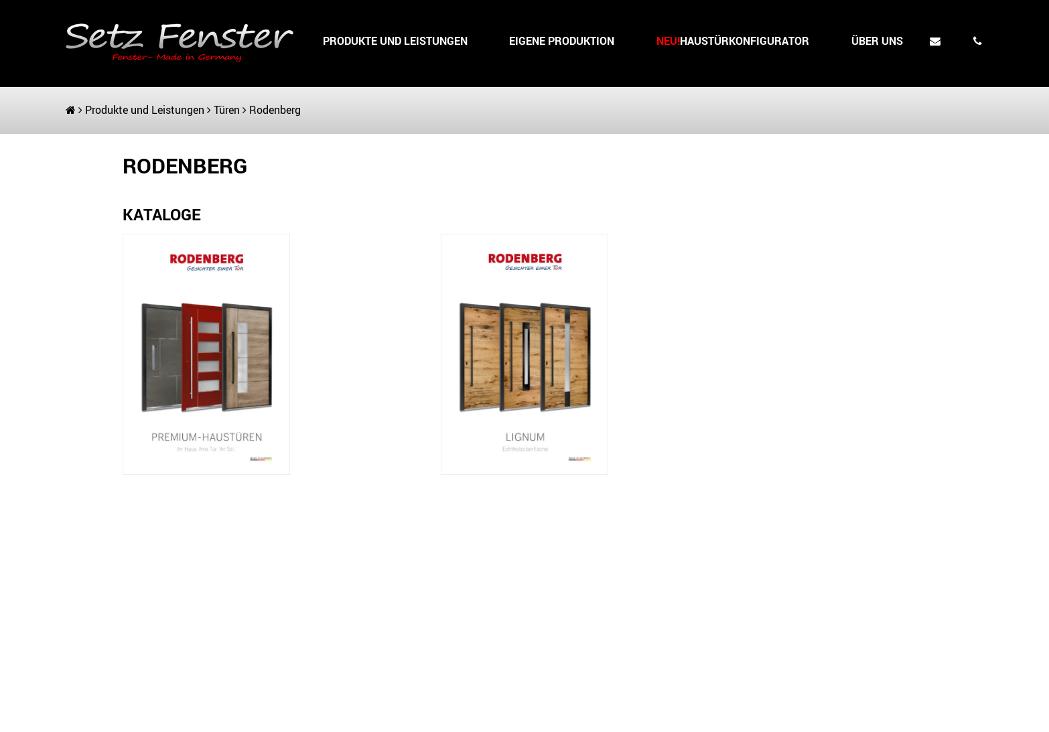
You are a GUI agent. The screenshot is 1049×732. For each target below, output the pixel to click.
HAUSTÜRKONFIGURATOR (732, 40)
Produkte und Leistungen (395, 40)
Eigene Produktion (561, 40)
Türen (227, 109)
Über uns (877, 40)
